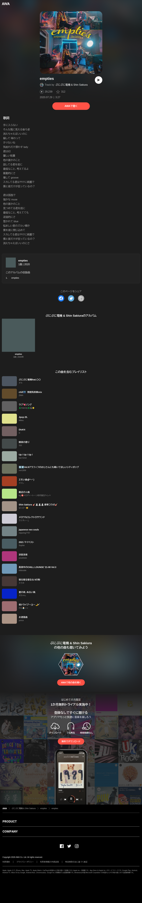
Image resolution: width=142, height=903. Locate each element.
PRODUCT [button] (9, 821)
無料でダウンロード (71, 741)
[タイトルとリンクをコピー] (81, 298)
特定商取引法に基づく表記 (76, 862)
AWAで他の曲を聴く (71, 682)
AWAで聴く (71, 106)
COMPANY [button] (10, 831)
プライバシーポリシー (25, 862)
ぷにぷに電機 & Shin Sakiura (71, 84)
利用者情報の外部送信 (49, 862)
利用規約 (6, 862)
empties (23, 260)
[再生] (98, 80)
